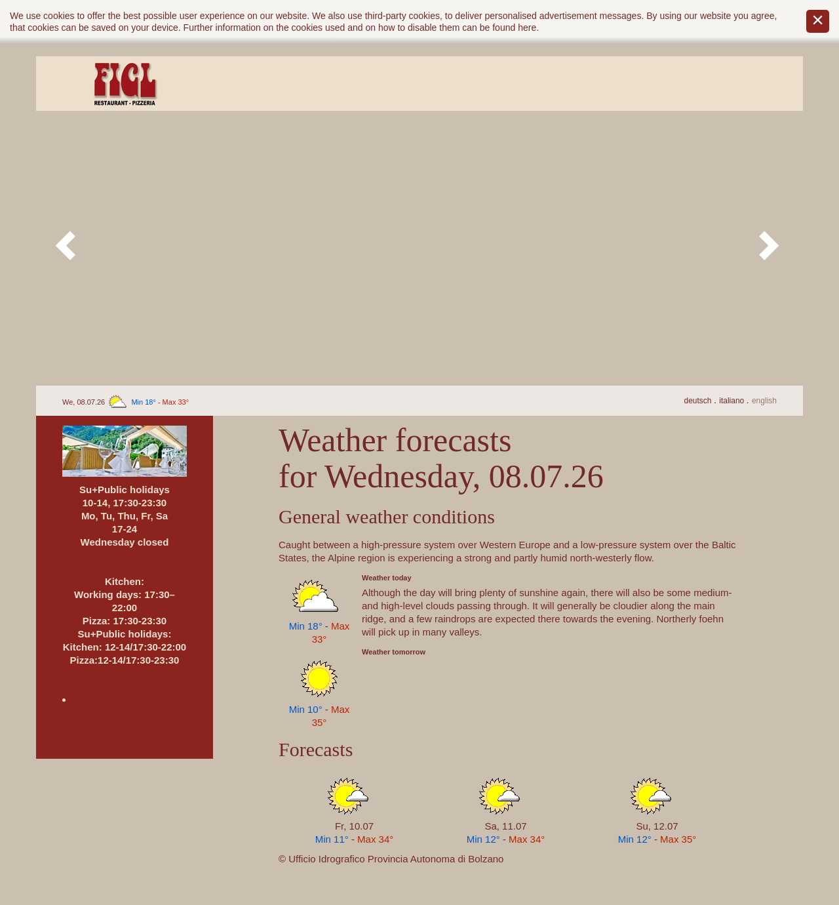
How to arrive (585, 83)
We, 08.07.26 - (125, 402)
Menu (437, 83)
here (527, 27)
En (764, 400)
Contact (732, 83)
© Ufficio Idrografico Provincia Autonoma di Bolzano (391, 858)
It (732, 400)
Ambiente (290, 83)
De (698, 400)
